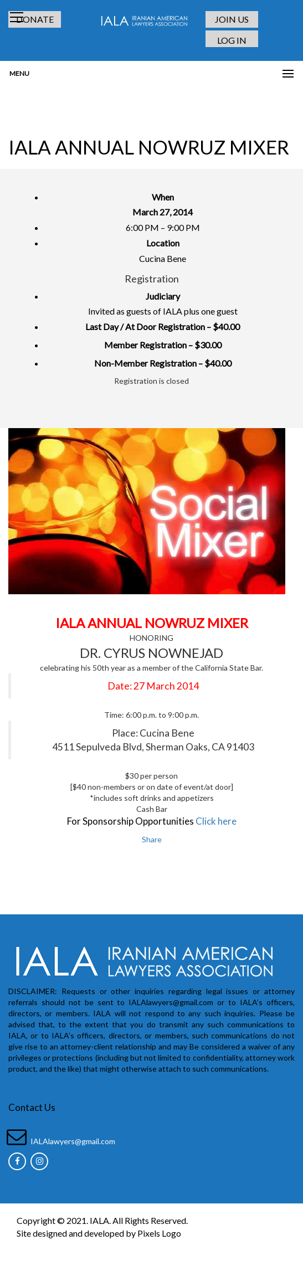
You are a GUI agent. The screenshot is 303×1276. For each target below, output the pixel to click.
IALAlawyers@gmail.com (72, 1141)
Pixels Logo (159, 1233)
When (163, 197)
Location (162, 243)
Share (152, 839)
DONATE (35, 19)
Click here (216, 821)
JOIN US (232, 19)
